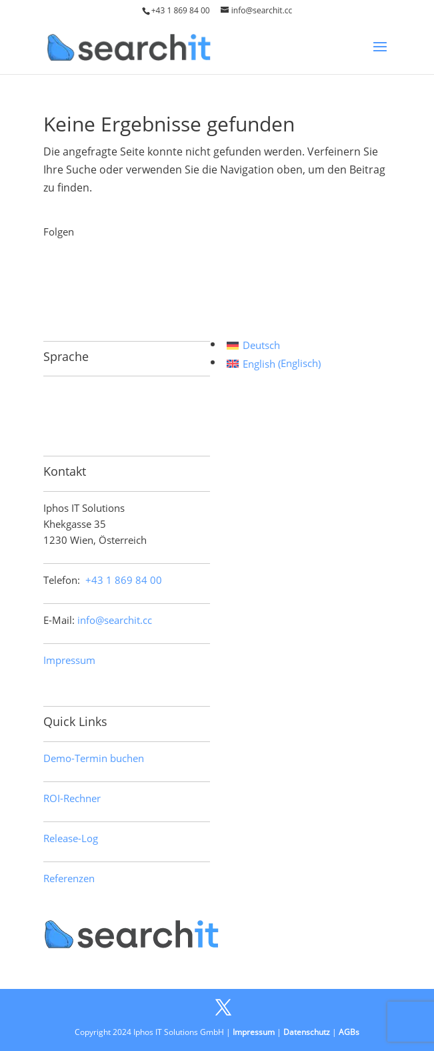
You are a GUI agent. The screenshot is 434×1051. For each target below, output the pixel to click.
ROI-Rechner (72, 798)
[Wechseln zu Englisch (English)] (273, 363)
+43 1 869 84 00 (180, 10)
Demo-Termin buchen (93, 758)
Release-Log (70, 838)
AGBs (349, 1032)
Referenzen (69, 878)
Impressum (69, 660)
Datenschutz (306, 1032)
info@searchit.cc (114, 620)
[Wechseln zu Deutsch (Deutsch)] (273, 345)
